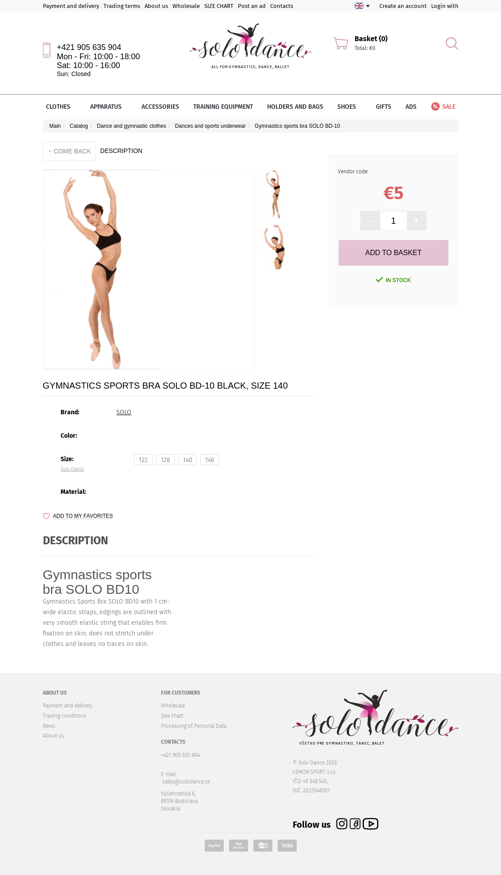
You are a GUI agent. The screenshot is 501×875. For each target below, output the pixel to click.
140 (187, 460)
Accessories (160, 107)
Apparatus (108, 107)
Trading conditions (65, 716)
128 (165, 460)
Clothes (61, 107)
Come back (69, 151)
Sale (442, 107)
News (49, 726)
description (121, 150)
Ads (411, 107)
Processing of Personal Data (193, 726)
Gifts (383, 107)
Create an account (403, 6)
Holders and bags (295, 107)
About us (156, 6)
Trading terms (121, 6)
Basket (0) (371, 38)
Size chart (172, 716)
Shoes (349, 107)
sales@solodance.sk (186, 782)
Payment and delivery (71, 6)
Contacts (281, 6)
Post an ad (252, 6)
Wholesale (186, 6)
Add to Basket (393, 252)
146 (209, 460)
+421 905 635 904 (89, 47)
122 (143, 460)
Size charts (72, 469)
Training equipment (223, 107)
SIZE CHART (218, 6)
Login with (445, 6)
